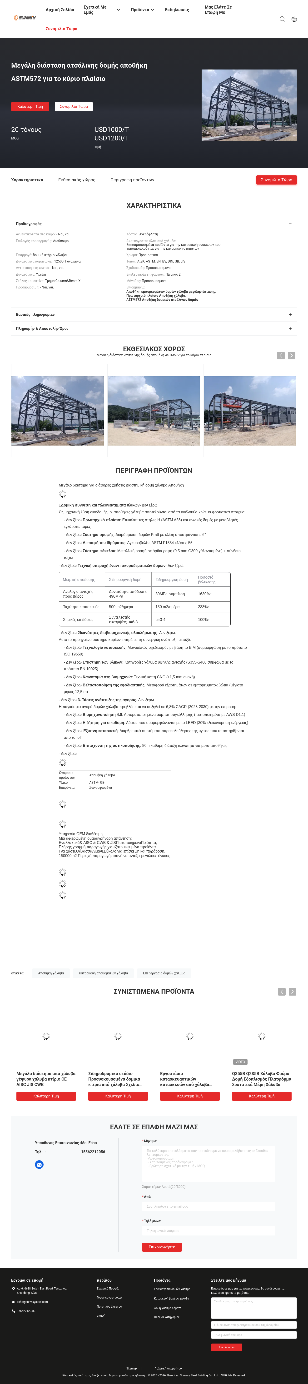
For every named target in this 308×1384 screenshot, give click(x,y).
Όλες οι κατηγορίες (166, 1317)
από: (147, 1197)
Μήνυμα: (150, 1141)
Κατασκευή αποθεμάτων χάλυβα (103, 973)
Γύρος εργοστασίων (109, 1297)
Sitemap (131, 1368)
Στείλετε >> (226, 1347)
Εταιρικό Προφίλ (108, 1288)
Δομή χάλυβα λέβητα (167, 1308)
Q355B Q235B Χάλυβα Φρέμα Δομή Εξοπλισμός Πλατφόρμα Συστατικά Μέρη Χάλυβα (261, 1079)
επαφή (101, 1315)
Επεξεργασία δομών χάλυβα (164, 973)
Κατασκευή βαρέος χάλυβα (171, 1298)
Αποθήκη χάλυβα (51, 973)
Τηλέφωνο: (152, 1221)
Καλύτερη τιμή (30, 106)
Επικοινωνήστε (162, 1247)
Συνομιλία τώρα (74, 106)
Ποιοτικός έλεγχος (109, 1306)
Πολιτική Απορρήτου (168, 1368)
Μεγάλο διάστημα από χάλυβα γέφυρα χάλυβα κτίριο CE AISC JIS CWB (45, 1079)
